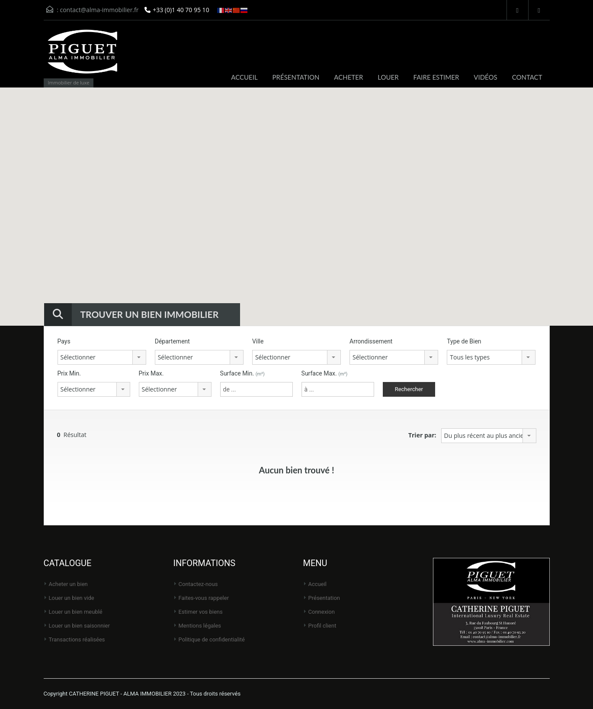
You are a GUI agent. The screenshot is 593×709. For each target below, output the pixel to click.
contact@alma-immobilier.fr (99, 10)
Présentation (324, 598)
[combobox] (102, 357)
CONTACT (527, 77)
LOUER (388, 77)
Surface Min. (242, 373)
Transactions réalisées (77, 639)
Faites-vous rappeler (204, 598)
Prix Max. (151, 373)
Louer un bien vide (71, 598)
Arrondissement (370, 341)
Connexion (321, 612)
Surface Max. (324, 373)
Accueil (317, 584)
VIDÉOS (485, 77)
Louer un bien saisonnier (79, 625)
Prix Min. (69, 373)
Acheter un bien (68, 584)
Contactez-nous (198, 584)
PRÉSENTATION (296, 77)
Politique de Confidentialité (212, 639)
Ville (258, 341)
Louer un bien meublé (76, 612)
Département (172, 341)
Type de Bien (464, 341)
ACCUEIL (244, 77)
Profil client (322, 625)
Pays (64, 341)
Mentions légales (200, 625)
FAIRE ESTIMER (436, 77)
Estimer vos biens (201, 612)
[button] (284, 176)
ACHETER (348, 77)
